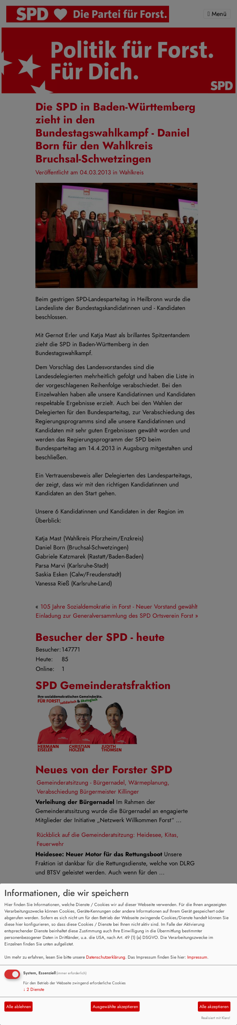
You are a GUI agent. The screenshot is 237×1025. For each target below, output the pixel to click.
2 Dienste (33, 989)
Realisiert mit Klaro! (215, 1017)
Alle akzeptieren (214, 1006)
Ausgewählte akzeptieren (115, 1006)
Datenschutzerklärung (105, 957)
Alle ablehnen (18, 1006)
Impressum (197, 957)
